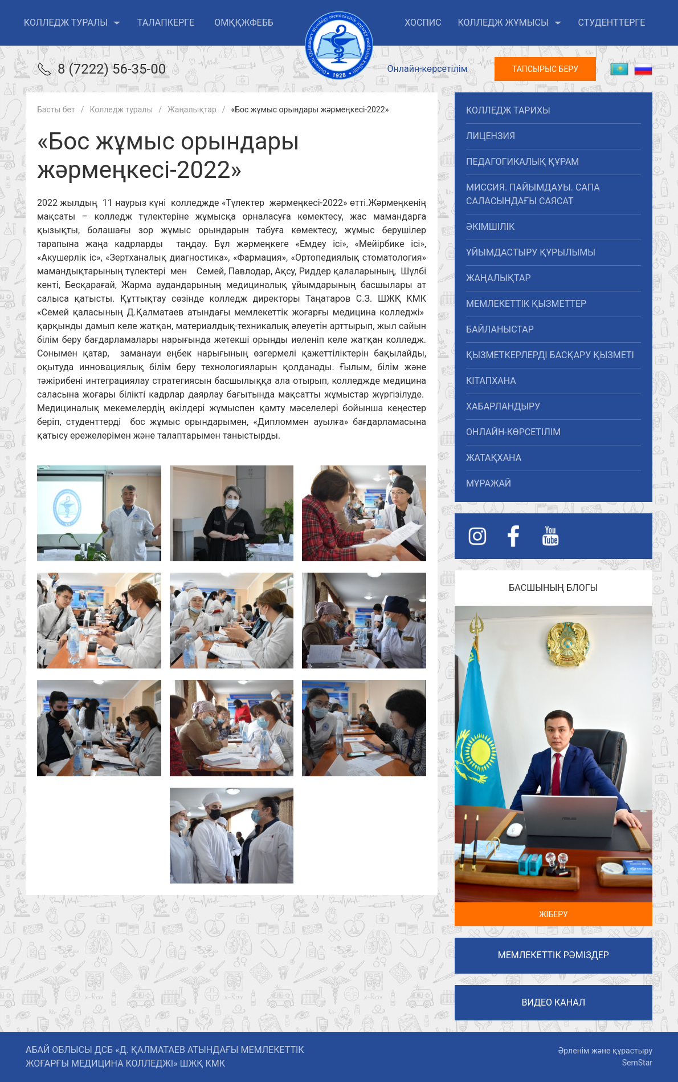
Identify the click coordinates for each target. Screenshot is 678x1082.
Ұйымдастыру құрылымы (530, 252)
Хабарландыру (503, 406)
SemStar (637, 1062)
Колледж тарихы (508, 110)
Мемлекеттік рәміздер (553, 955)
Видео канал (553, 1002)
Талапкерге (165, 22)
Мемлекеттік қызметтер (526, 303)
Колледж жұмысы (509, 22)
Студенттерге (611, 22)
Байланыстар (500, 329)
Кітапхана (491, 380)
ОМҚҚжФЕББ (243, 22)
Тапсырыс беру (545, 69)
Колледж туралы (72, 22)
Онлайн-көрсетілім (427, 68)
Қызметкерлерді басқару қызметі (550, 355)
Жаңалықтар (498, 278)
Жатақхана (493, 457)
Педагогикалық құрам (522, 161)
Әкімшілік (490, 226)
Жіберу (553, 914)
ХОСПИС (423, 22)
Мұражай (488, 483)
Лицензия (490, 136)
